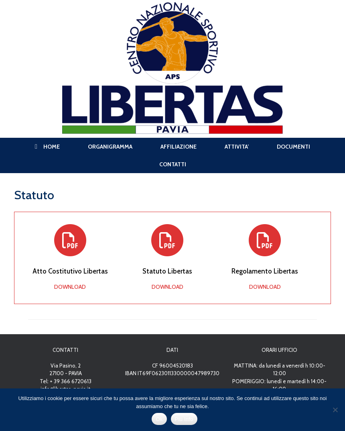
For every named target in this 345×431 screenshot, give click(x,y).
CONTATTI (172, 164)
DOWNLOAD (70, 286)
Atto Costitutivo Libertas (70, 271)
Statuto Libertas (167, 271)
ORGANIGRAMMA (110, 146)
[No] (335, 410)
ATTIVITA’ (237, 146)
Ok (159, 419)
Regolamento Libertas (264, 271)
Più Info (184, 419)
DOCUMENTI (293, 146)
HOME (47, 146)
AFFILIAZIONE (178, 146)
